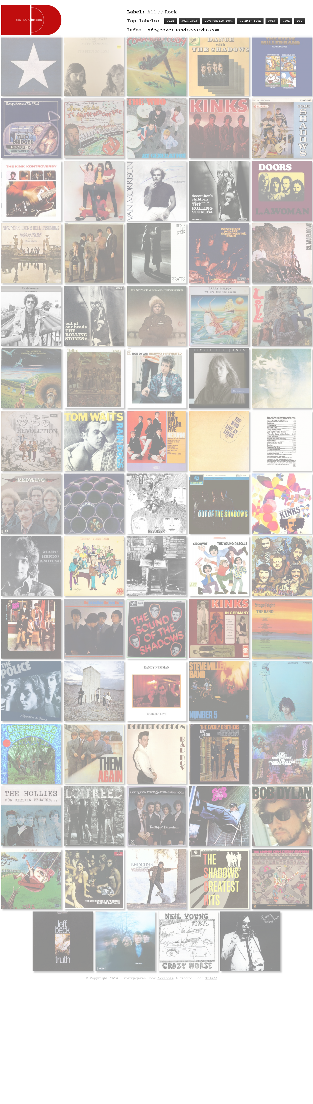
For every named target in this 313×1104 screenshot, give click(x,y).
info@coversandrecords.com (181, 30)
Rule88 (211, 978)
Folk (271, 21)
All (151, 12)
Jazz (170, 21)
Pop (299, 21)
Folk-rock (189, 21)
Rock (286, 21)
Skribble (166, 978)
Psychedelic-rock (218, 21)
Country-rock (250, 21)
